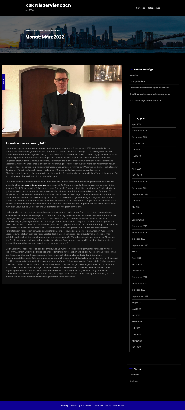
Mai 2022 (136, 315)
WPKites (104, 405)
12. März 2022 (3, 82)
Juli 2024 (136, 200)
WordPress (86, 405)
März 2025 (137, 175)
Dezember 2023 (139, 226)
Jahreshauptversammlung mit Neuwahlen (149, 87)
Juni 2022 (136, 309)
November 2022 (139, 283)
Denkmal (133, 381)
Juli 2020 (136, 328)
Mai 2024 (136, 207)
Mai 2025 (136, 162)
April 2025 (136, 169)
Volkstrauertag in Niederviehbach (145, 100)
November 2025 (139, 137)
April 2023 (136, 258)
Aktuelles (133, 75)
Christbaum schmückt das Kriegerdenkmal (149, 94)
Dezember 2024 (139, 181)
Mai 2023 (136, 251)
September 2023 (140, 245)
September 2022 (140, 296)
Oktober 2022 (138, 290)
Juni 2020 (136, 334)
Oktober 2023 (138, 239)
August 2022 (137, 302)
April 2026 (136, 124)
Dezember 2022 (139, 277)
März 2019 (136, 347)
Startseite (140, 8)
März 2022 (137, 321)
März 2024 (137, 213)
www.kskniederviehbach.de (33, 185)
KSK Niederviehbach (48, 5)
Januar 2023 (138, 270)
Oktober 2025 (138, 143)
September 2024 (140, 194)
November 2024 (139, 188)
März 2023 (137, 264)
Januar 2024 (138, 220)
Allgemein (134, 374)
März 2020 (137, 341)
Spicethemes (117, 405)
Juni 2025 (136, 156)
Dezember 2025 (139, 130)
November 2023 (139, 232)
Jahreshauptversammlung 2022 (25, 143)
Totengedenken (137, 81)
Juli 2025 (136, 149)
